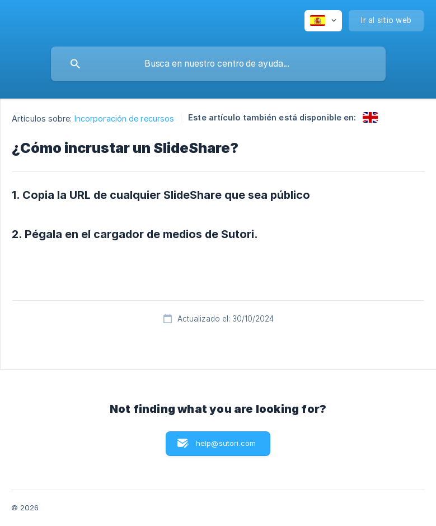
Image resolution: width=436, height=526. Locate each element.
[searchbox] (218, 63)
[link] (370, 117)
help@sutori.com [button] (226, 443)
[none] (323, 20)
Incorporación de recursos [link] (124, 118)
